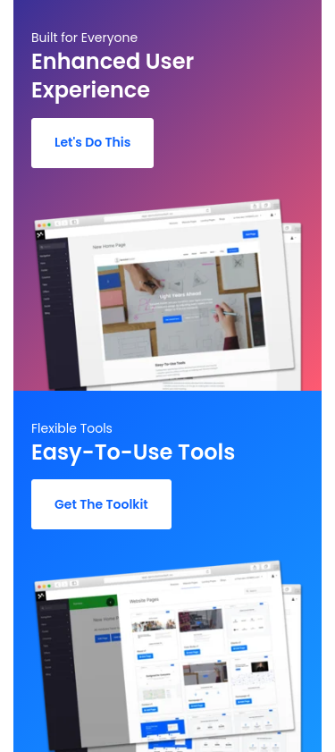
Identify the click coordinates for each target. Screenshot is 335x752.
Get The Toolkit (101, 504)
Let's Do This (92, 142)
